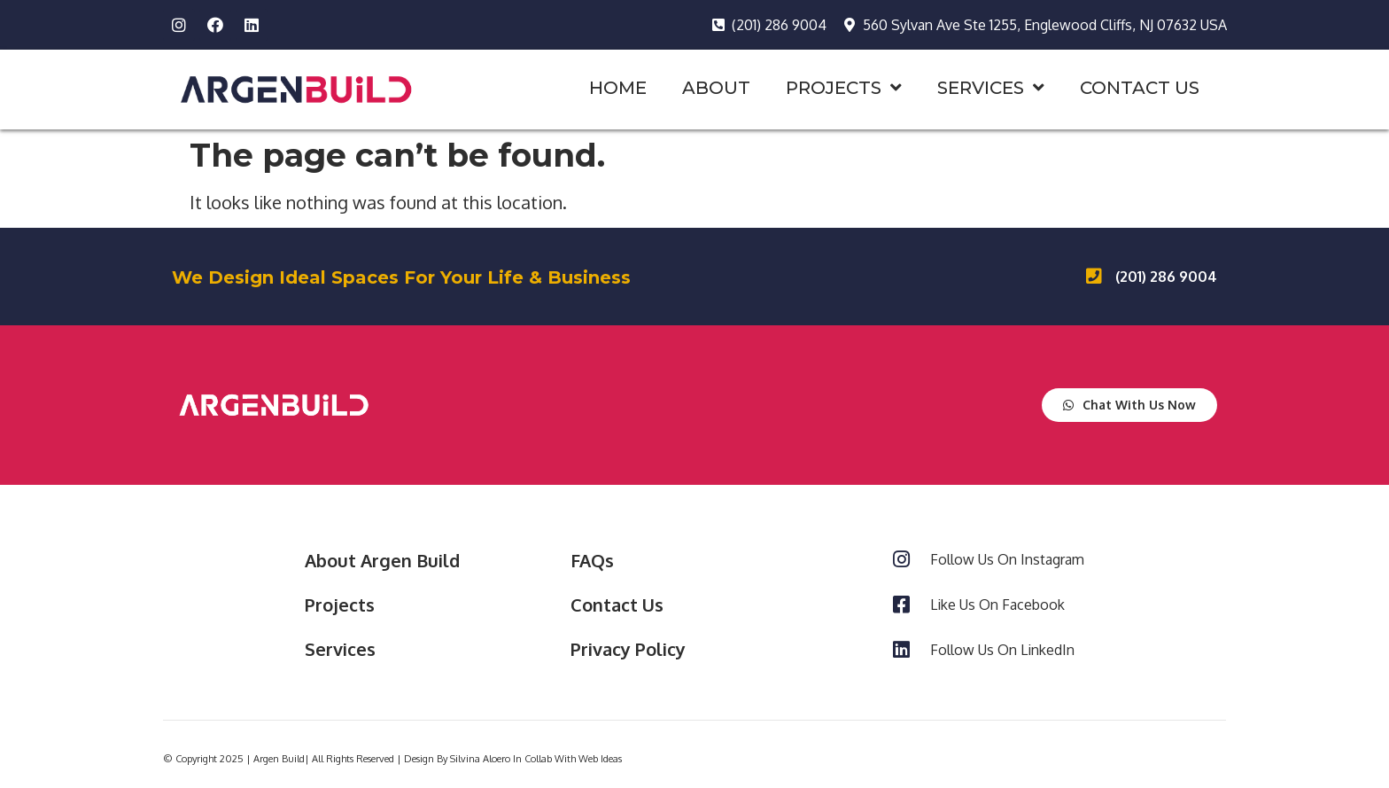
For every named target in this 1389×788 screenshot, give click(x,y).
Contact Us (616, 604)
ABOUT (716, 87)
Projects (340, 604)
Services (340, 648)
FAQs (592, 560)
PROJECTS (844, 87)
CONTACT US (1139, 87)
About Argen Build (382, 560)
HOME (618, 87)
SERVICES (990, 87)
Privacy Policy (628, 648)
